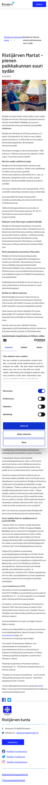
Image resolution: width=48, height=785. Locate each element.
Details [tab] (24, 347)
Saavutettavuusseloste (15, 774)
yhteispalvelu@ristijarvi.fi (27, 732)
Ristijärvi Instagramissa (17, 762)
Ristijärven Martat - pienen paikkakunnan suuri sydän (32, 40)
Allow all (24, 426)
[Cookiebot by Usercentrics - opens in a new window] (34, 340)
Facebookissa (8, 635)
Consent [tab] (9, 347)
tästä (40, 686)
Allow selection (24, 434)
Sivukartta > (13, 742)
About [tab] (39, 347)
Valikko (39, 4)
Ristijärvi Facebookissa (17, 751)
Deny (24, 442)
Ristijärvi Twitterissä (16, 756)
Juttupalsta (18, 37)
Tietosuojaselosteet (13, 780)
